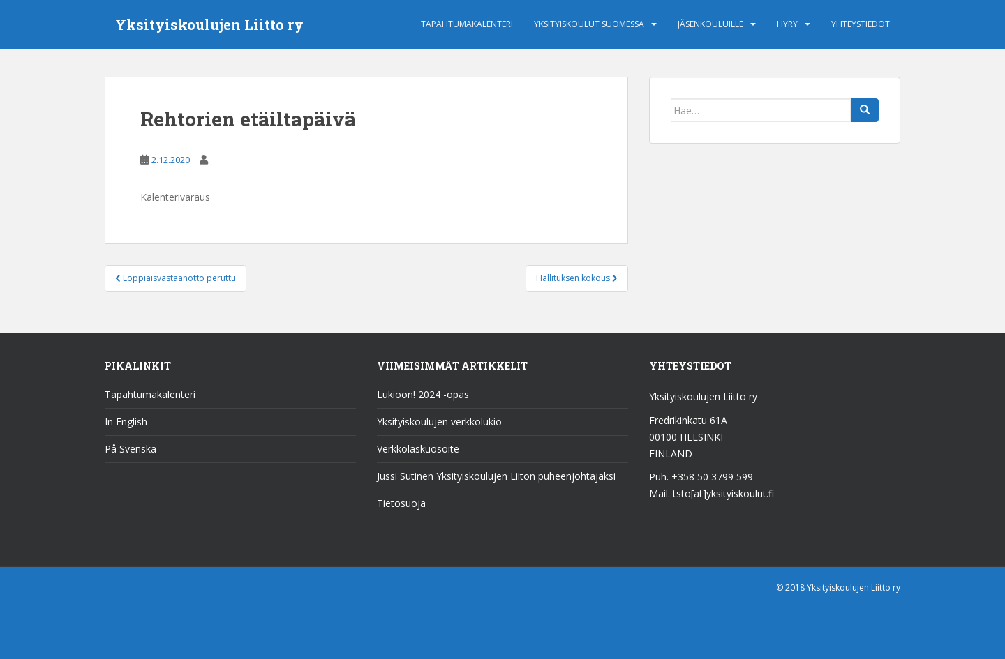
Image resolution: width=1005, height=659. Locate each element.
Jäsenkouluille (710, 24)
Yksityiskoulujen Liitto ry (209, 24)
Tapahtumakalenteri (467, 24)
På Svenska (130, 448)
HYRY (787, 24)
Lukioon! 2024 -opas (423, 394)
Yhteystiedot (860, 24)
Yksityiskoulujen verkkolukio (439, 421)
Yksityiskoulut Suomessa (589, 24)
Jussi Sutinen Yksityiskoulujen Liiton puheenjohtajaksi (496, 476)
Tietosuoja (401, 503)
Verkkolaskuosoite (418, 448)
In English (126, 421)
